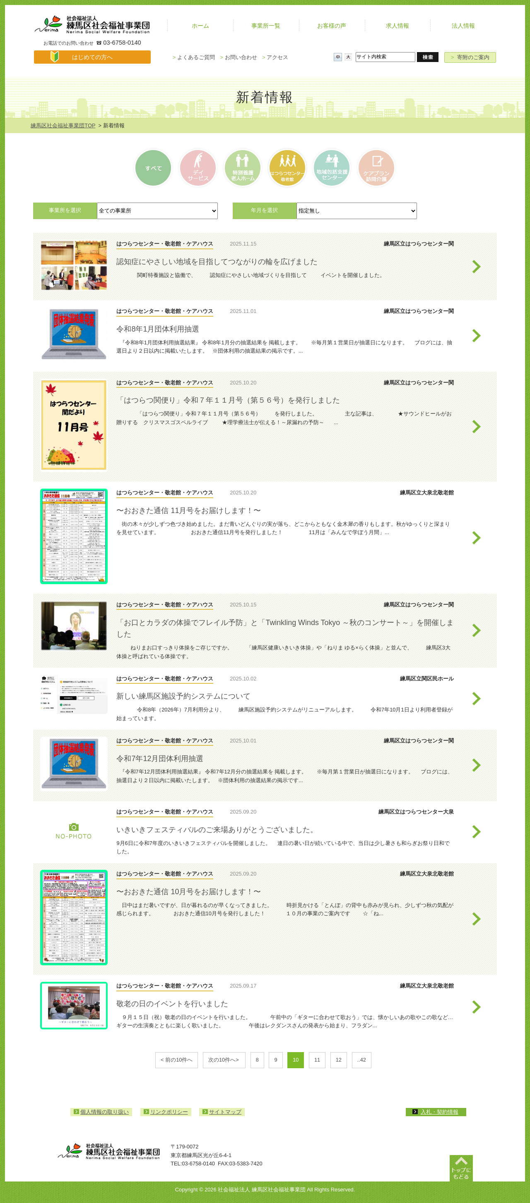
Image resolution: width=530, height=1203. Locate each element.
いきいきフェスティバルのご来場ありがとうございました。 (217, 830)
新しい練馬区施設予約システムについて (183, 696)
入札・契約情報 (439, 1112)
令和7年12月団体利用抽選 (159, 758)
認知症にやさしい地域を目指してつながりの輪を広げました (217, 262)
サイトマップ (225, 1112)
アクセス (275, 57)
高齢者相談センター (331, 168)
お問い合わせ (238, 57)
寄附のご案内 (470, 57)
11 (317, 1060)
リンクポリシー (169, 1112)
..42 (361, 1060)
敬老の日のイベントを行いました (172, 1004)
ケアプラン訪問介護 (375, 168)
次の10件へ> (224, 1060)
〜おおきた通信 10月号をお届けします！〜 (188, 892)
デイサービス (198, 168)
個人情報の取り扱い (104, 1112)
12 (339, 1060)
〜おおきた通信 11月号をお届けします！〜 (188, 510)
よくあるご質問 (194, 57)
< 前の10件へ (177, 1060)
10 (296, 1060)
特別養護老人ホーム (242, 168)
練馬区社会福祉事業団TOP (63, 125)
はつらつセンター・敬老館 (287, 168)
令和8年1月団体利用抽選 (157, 329)
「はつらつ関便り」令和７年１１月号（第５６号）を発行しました (228, 400)
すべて (154, 168)
